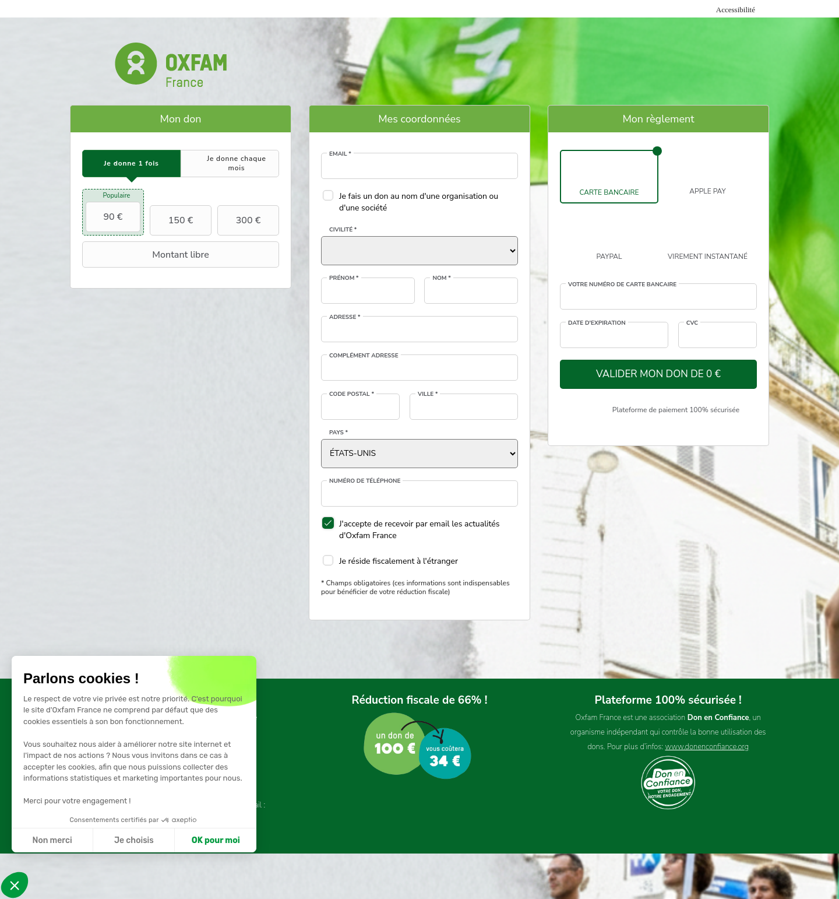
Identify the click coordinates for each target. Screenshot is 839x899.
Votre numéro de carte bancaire (622, 284)
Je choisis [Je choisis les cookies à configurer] (134, 840)
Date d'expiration (597, 322)
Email (340, 153)
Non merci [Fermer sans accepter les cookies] (52, 840)
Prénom (344, 278)
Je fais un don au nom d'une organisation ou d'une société (418, 202)
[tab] (131, 163)
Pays (338, 432)
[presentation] (131, 163)
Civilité (343, 229)
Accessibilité (735, 9)
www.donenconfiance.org (707, 747)
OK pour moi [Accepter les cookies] (216, 840)
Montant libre (147, 255)
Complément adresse (364, 355)
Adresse (345, 317)
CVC (692, 322)
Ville (428, 394)
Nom (441, 278)
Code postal (351, 394)
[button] (15, 885)
